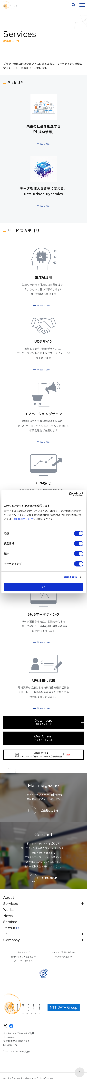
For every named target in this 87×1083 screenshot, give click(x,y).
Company (43, 940)
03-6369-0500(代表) (20, 1051)
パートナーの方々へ (23, 960)
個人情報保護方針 (63, 956)
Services (43, 903)
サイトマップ (23, 952)
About (8, 897)
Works (8, 910)
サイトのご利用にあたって (63, 952)
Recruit (9, 928)
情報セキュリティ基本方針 (23, 956)
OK (43, 586)
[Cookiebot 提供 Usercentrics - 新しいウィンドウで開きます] (69, 494)
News (8, 916)
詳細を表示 (70, 577)
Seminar (10, 922)
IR (43, 934)
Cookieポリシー (23, 518)
